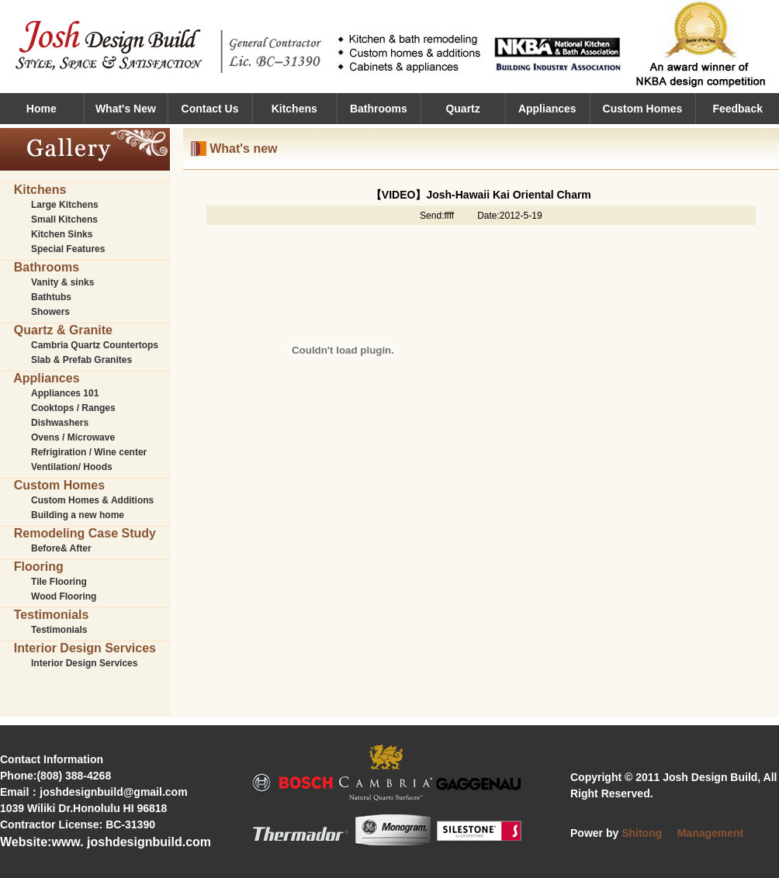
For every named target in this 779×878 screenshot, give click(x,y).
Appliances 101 (65, 393)
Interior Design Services (84, 663)
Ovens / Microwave (73, 437)
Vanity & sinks (62, 282)
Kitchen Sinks (61, 234)
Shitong (641, 833)
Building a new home (77, 515)
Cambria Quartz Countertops (94, 345)
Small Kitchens (64, 219)
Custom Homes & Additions (92, 500)
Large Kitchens (65, 204)
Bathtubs (51, 297)
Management (710, 833)
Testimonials (59, 629)
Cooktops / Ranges (73, 408)
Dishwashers (59, 422)
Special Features (68, 249)
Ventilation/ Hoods (72, 466)
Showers (50, 311)
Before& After (61, 548)
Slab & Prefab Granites (81, 359)
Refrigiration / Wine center (89, 452)
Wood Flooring (63, 596)
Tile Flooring (59, 581)
